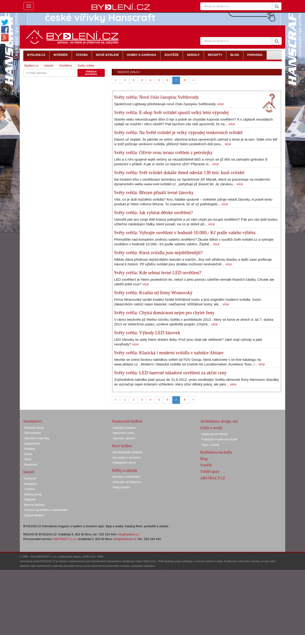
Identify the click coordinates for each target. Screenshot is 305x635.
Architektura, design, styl (219, 421)
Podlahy (29, 448)
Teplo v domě (210, 444)
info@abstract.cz (124, 539)
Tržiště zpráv (210, 471)
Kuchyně (30, 478)
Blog (203, 459)
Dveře (28, 454)
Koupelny (30, 484)
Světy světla (86, 65)
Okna (27, 459)
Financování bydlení (127, 421)
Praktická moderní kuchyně (219, 439)
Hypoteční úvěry (124, 433)
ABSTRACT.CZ (212, 478)
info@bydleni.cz (128, 534)
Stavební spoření (124, 438)
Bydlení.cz (31, 65)
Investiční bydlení (124, 427)
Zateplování (32, 443)
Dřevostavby (32, 433)
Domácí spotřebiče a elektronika (46, 510)
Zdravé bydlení (34, 515)
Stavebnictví (32, 421)
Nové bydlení (122, 446)
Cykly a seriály (211, 428)
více (220, 104)
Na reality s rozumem (127, 457)
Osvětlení (65, 65)
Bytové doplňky (34, 505)
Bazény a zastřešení (126, 476)
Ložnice (29, 489)
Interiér (48, 65)
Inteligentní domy (124, 462)
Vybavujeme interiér (214, 434)
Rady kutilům (121, 487)
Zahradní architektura (127, 482)
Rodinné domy (34, 427)
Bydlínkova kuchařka (216, 452)
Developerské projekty (128, 452)
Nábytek (29, 499)
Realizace (30, 464)
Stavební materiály (36, 438)
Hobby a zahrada (124, 470)
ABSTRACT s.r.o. (65, 539)
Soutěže (206, 465)
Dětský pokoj (32, 494)
